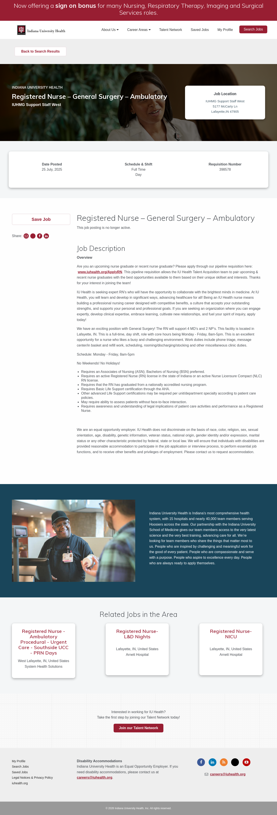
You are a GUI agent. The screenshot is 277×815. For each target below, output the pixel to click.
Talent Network (170, 30)
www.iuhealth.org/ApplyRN (100, 272)
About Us (110, 30)
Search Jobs (253, 29)
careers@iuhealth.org (94, 777)
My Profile (225, 30)
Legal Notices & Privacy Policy (32, 777)
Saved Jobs (200, 30)
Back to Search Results (40, 51)
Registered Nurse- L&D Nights (137, 634)
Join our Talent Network (138, 728)
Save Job (41, 219)
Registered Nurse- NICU (231, 634)
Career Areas (139, 30)
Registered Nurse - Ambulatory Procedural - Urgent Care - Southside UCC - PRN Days (43, 642)
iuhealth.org (20, 783)
